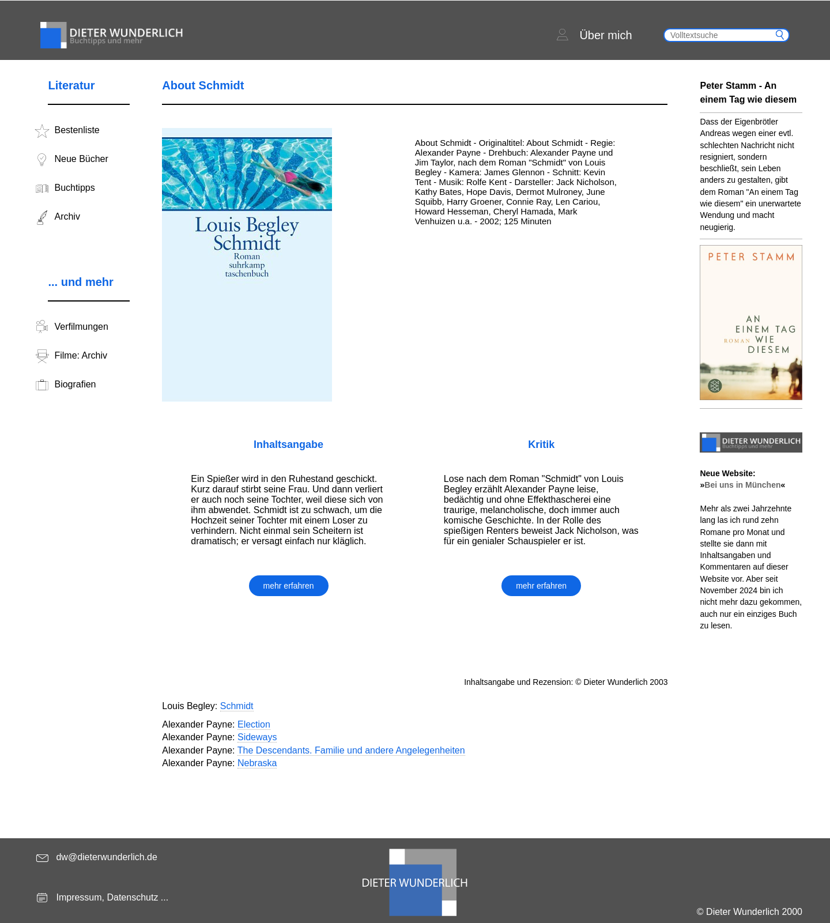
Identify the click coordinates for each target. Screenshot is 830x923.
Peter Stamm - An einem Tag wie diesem (748, 92)
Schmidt (237, 706)
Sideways (257, 737)
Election (253, 724)
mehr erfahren (288, 585)
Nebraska (257, 763)
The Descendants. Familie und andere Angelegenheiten (351, 750)
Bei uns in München (742, 484)
